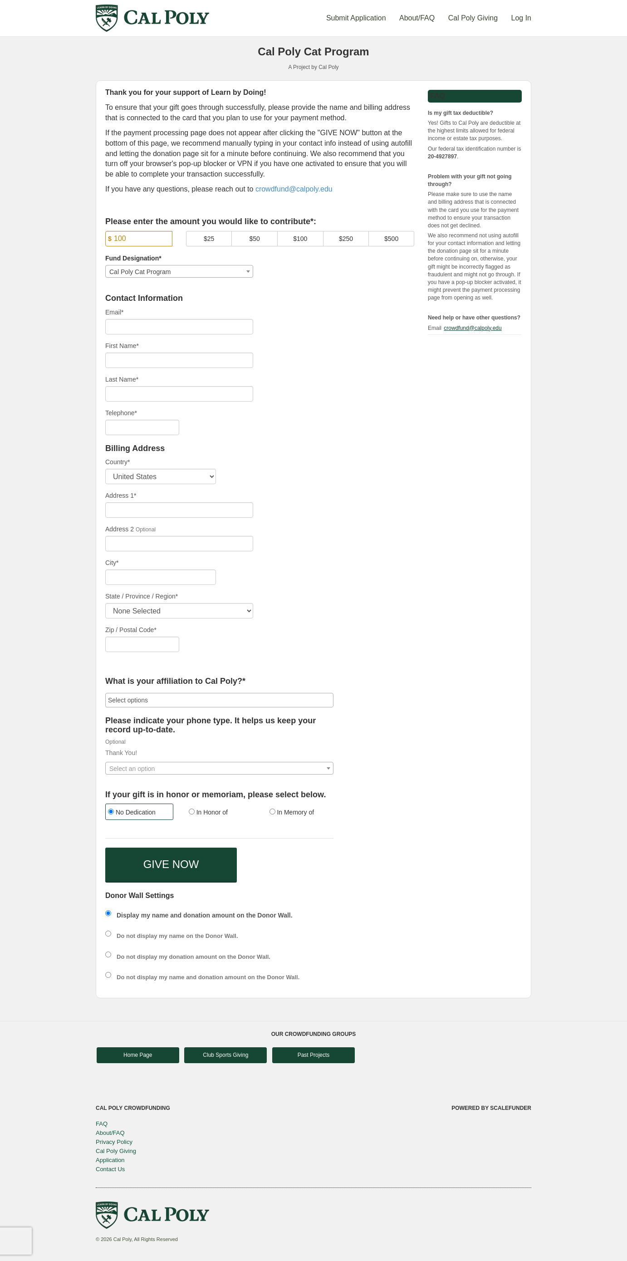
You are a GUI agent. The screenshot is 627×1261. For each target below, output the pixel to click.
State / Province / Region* (141, 596)
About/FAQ (418, 18)
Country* (117, 462)
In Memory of (291, 812)
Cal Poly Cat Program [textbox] (140, 271)
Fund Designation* (133, 258)
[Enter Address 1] (179, 510)
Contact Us (110, 1169)
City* (112, 562)
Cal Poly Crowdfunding (133, 1108)
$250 (346, 238)
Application (110, 1160)
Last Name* (121, 379)
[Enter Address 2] (179, 543)
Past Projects (314, 1055)
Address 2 (119, 529)
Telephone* (121, 413)
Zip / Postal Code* (131, 629)
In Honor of (208, 812)
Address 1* (120, 495)
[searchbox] (219, 700)
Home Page (137, 1055)
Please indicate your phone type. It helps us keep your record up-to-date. (210, 725)
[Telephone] (142, 427)
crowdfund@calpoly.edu (294, 189)
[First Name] (179, 360)
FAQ (102, 1123)
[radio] (138, 813)
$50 (255, 238)
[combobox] (179, 271)
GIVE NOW (171, 864)
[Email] (179, 326)
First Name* (122, 345)
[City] (160, 577)
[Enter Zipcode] (142, 644)
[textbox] (219, 768)
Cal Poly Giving (474, 18)
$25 (209, 238)
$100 (300, 238)
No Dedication (132, 812)
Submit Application (357, 18)
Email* (114, 312)
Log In (521, 18)
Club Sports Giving (225, 1055)
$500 (391, 238)
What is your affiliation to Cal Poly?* (175, 681)
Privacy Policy (114, 1141)
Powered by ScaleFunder (491, 1108)
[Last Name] (179, 394)
